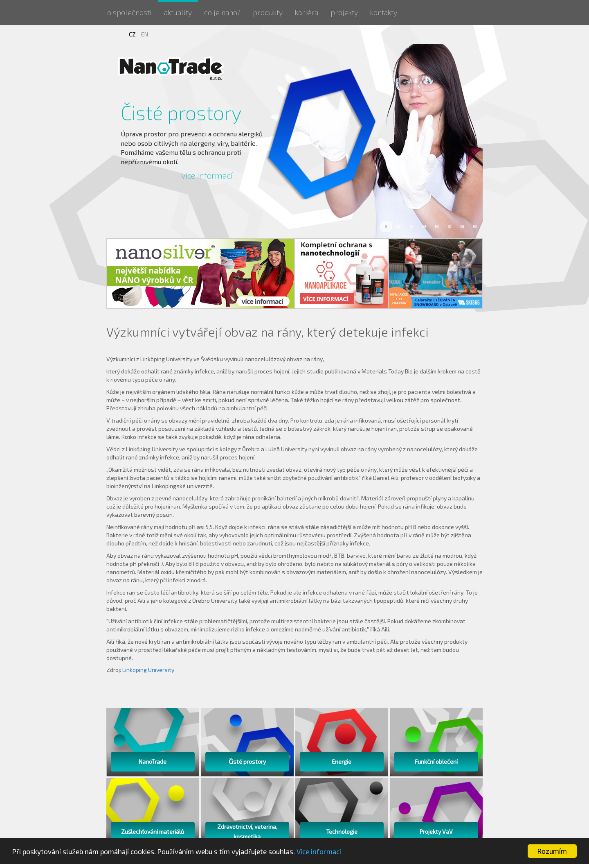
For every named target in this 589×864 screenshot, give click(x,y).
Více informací (319, 851)
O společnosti (129, 12)
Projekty (344, 12)
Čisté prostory (181, 112)
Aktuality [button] (178, 12)
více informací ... (211, 175)
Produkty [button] (268, 12)
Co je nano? (222, 12)
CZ (133, 34)
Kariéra (306, 12)
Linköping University (148, 669)
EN (144, 34)
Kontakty (383, 12)
